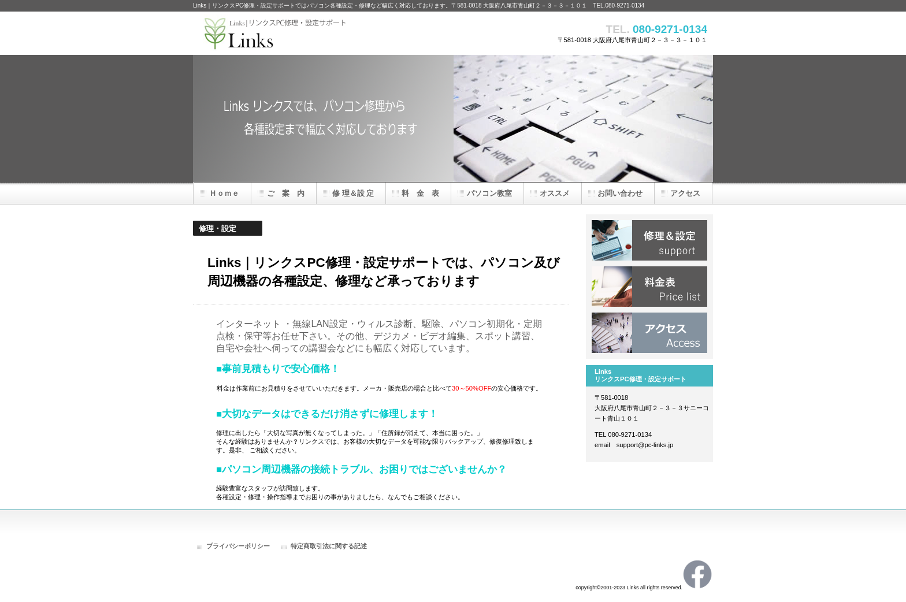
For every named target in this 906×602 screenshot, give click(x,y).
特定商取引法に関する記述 (329, 545)
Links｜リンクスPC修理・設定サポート (308, 33)
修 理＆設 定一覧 (649, 240)
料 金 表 (649, 286)
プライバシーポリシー (238, 545)
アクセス (649, 333)
